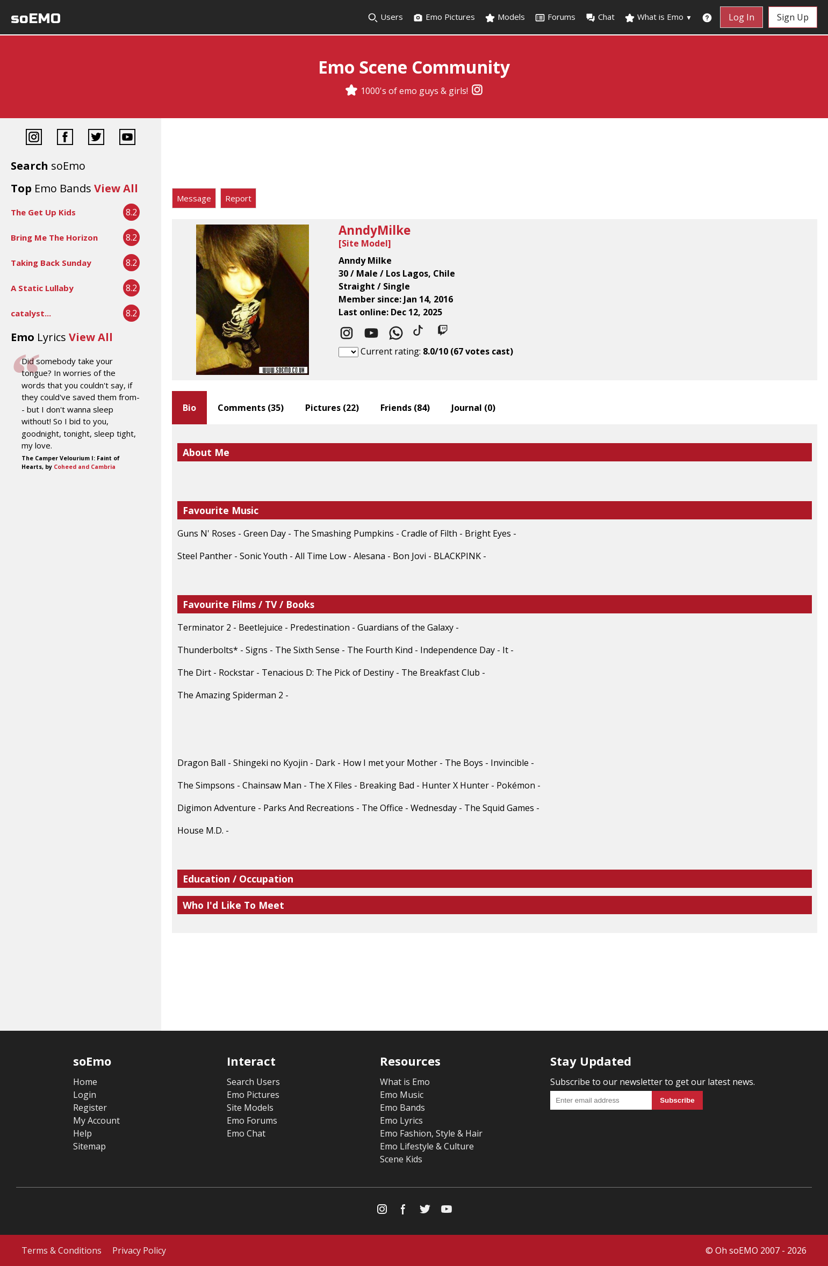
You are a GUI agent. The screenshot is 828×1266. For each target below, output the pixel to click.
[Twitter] (96, 138)
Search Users (253, 1082)
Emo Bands (402, 1107)
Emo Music (401, 1095)
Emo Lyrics (401, 1120)
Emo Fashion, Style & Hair (431, 1133)
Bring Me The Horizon (54, 237)
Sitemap (89, 1146)
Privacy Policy (139, 1250)
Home (85, 1082)
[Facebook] (65, 138)
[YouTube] (127, 138)
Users (385, 17)
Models (505, 17)
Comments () (251, 408)
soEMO (36, 18)
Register (90, 1107)
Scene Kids (401, 1159)
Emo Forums (252, 1120)
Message (194, 198)
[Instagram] (477, 91)
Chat (600, 17)
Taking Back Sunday (51, 262)
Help (82, 1133)
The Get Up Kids (43, 212)
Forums (555, 17)
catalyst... (31, 313)
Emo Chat (246, 1133)
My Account (96, 1120)
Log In (741, 17)
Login (84, 1095)
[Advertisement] (494, 156)
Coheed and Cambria (85, 467)
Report (238, 198)
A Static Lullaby (42, 288)
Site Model (365, 243)
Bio (189, 408)
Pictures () (332, 408)
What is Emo (658, 17)
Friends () (405, 408)
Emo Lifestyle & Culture (427, 1146)
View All (116, 188)
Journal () (473, 408)
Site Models (250, 1107)
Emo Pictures (444, 17)
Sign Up (793, 17)
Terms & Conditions (61, 1250)
